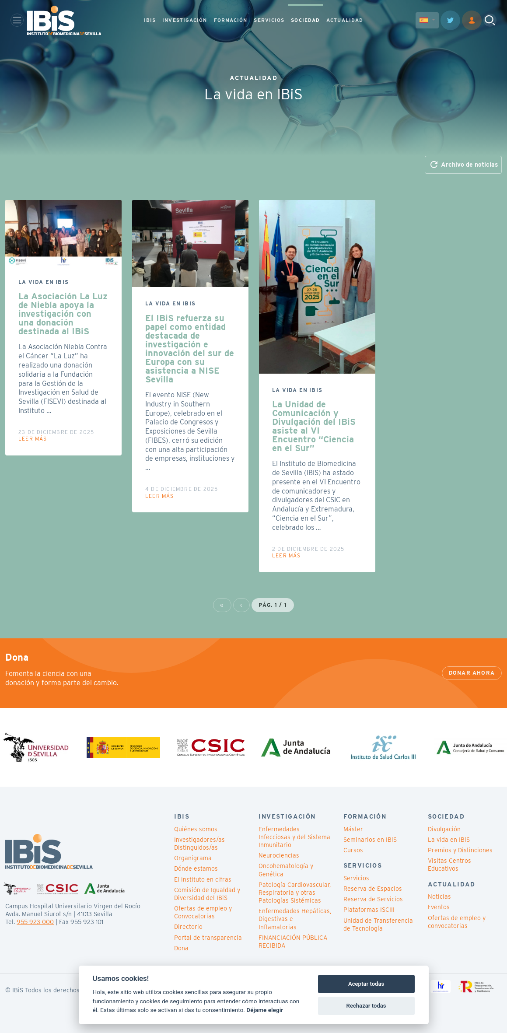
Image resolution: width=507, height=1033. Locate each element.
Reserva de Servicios (373, 899)
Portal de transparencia (208, 937)
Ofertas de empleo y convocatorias (457, 921)
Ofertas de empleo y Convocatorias (203, 912)
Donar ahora (472, 672)
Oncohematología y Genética (286, 869)
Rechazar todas (366, 1005)
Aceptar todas (366, 983)
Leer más (32, 438)
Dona (181, 948)
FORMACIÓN (231, 20)
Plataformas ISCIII (369, 909)
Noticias (439, 896)
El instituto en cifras (202, 879)
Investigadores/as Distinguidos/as (199, 843)
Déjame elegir (264, 1009)
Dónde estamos (196, 868)
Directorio (188, 926)
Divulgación (444, 829)
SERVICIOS (269, 20)
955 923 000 (35, 921)
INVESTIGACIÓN (184, 20)
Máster (353, 829)
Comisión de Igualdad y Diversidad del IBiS (207, 893)
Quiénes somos (195, 829)
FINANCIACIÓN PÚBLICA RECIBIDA (293, 941)
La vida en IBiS (449, 839)
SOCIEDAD (305, 20)
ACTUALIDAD (344, 20)
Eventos (439, 906)
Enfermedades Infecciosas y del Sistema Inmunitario (294, 837)
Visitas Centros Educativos (449, 864)
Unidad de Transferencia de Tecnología (378, 924)
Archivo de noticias (463, 164)
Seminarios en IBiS (370, 839)
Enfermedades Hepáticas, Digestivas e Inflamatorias (295, 918)
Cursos (353, 850)
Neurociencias (279, 855)
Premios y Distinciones (460, 850)
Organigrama (193, 857)
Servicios (356, 878)
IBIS (150, 20)
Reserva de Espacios (372, 888)
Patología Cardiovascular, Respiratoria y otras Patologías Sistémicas (295, 892)
